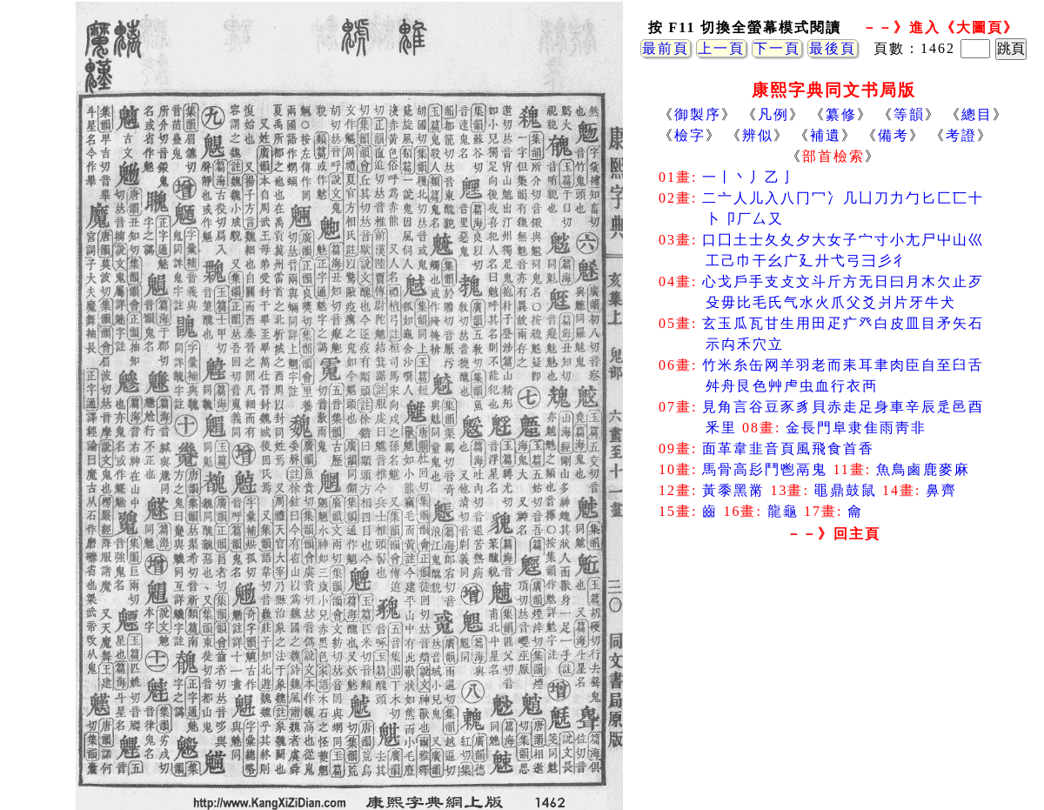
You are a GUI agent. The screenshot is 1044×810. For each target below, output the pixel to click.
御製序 (697, 114)
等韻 (909, 114)
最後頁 (832, 48)
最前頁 (665, 48)
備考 (893, 135)
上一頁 (721, 48)
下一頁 (776, 48)
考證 (961, 135)
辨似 (757, 135)
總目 (977, 114)
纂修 (841, 114)
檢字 (690, 135)
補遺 (825, 135)
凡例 (773, 114)
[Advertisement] (833, 687)
